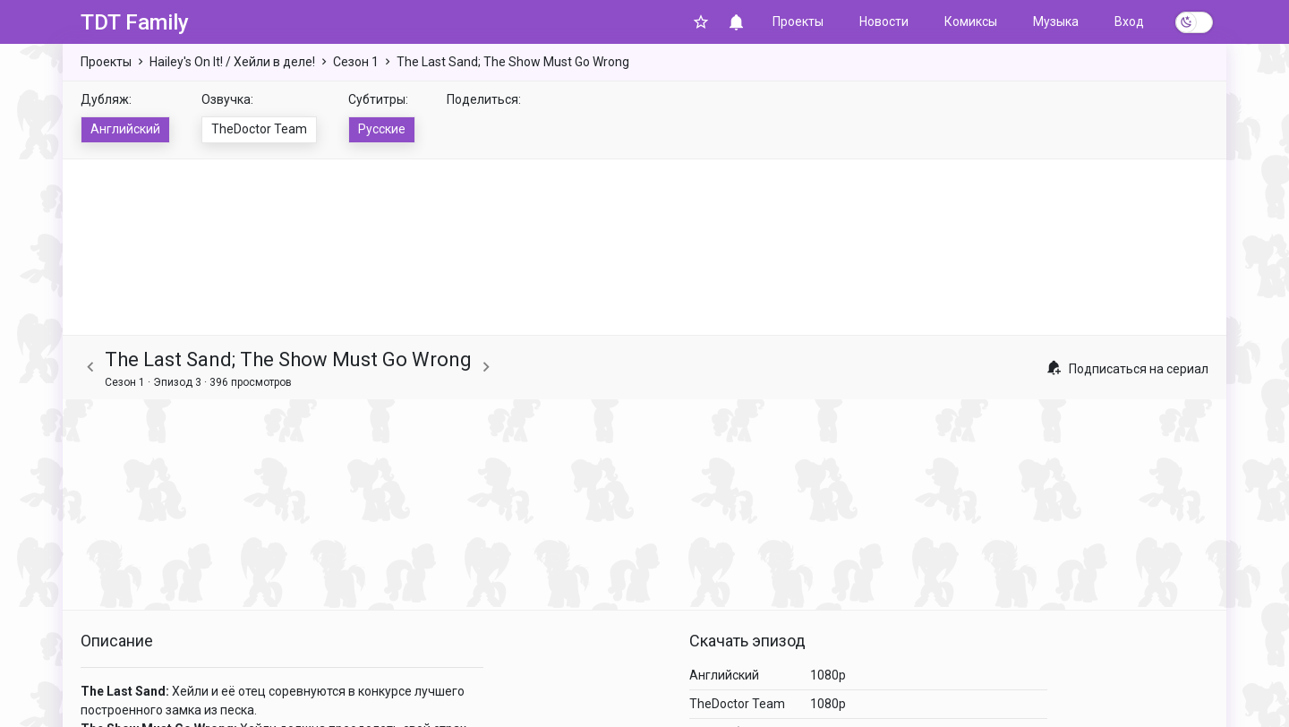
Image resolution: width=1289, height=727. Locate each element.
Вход (1129, 21)
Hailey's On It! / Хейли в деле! (232, 62)
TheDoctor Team (259, 129)
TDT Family (135, 22)
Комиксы (970, 21)
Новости (884, 21)
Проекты (798, 21)
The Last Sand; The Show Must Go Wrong (513, 62)
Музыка (1056, 21)
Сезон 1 (356, 62)
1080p (828, 675)
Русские (381, 129)
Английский (125, 129)
